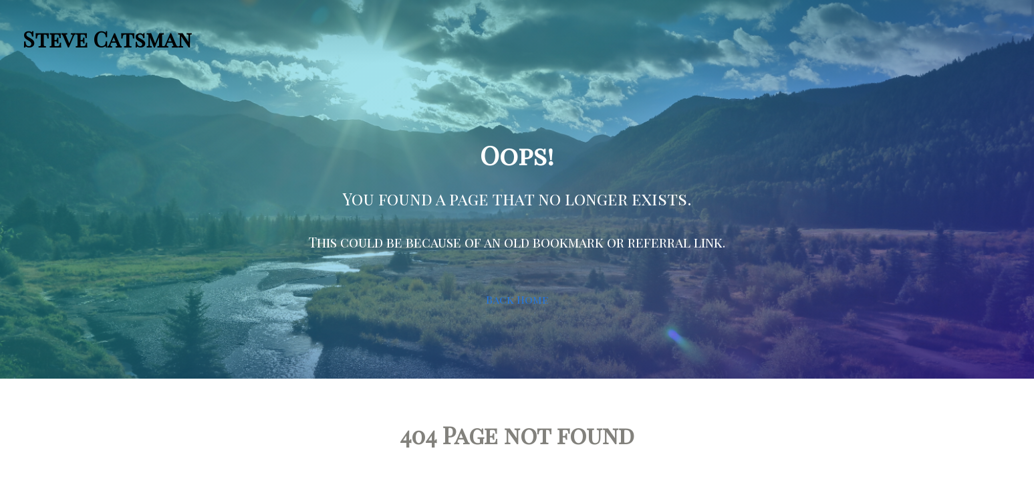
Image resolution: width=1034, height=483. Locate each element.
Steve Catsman (107, 38)
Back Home (517, 299)
